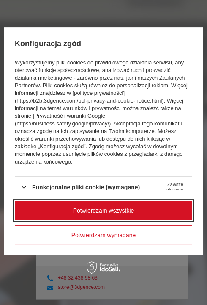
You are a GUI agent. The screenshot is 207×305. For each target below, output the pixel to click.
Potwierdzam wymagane (103, 235)
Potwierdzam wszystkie (103, 210)
